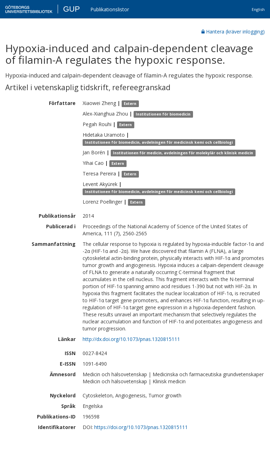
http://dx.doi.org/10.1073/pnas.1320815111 (131, 339)
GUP (71, 9)
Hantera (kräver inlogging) (233, 31)
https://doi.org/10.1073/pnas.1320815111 (141, 427)
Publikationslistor (109, 9)
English (258, 9)
